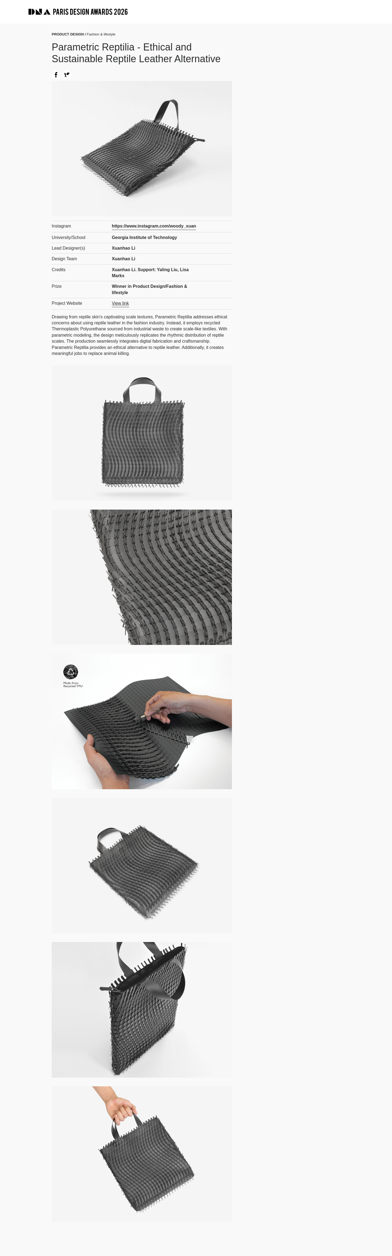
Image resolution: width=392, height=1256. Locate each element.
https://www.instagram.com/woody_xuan (154, 226)
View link (120, 303)
